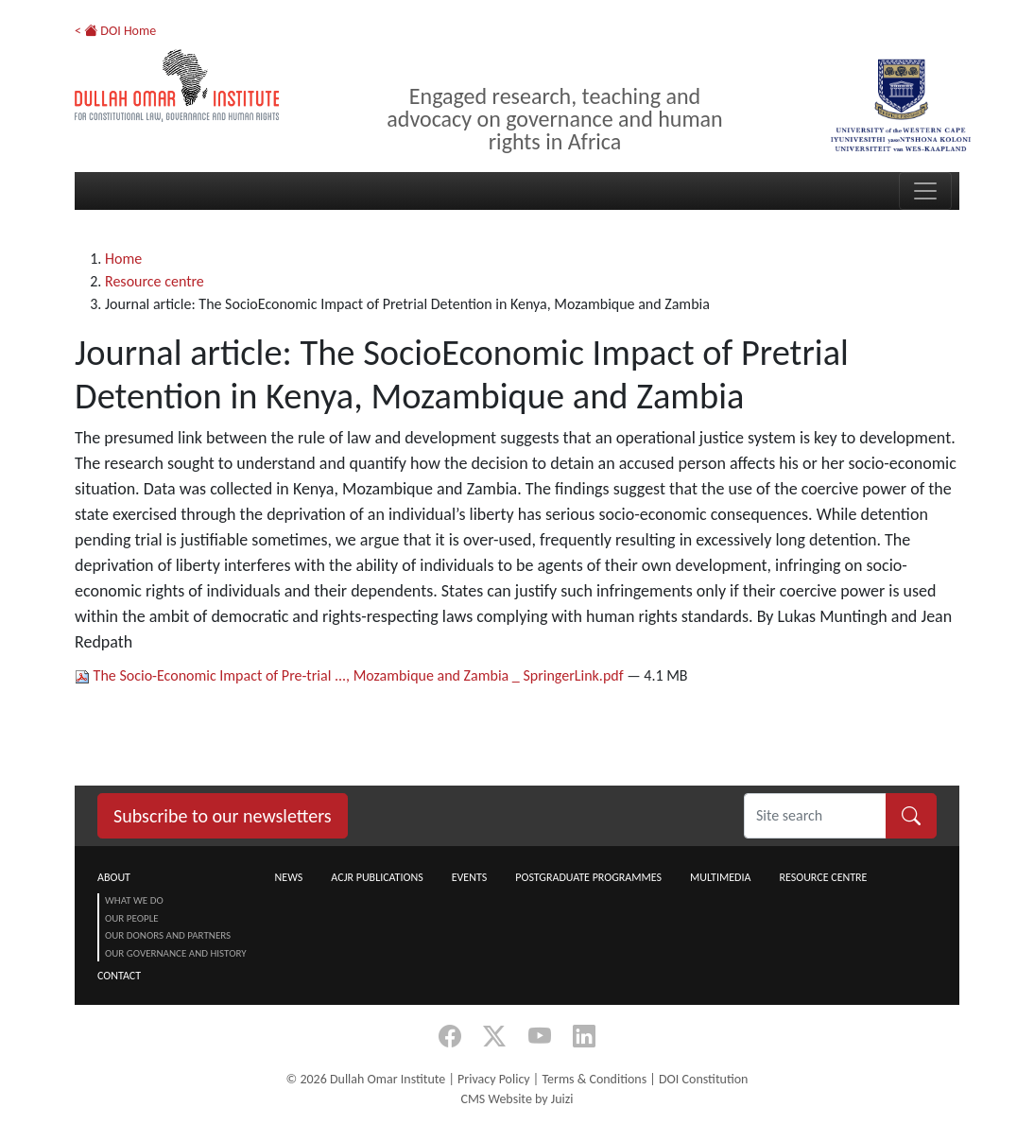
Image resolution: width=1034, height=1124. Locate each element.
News (289, 877)
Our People (132, 918)
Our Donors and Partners (168, 935)
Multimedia (720, 877)
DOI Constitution (703, 1079)
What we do (134, 900)
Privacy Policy (493, 1079)
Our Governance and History (176, 953)
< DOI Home (115, 31)
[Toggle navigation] (925, 191)
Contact (119, 975)
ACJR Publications (376, 877)
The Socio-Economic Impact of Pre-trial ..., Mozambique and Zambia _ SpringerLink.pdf (351, 675)
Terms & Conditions (594, 1079)
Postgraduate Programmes (588, 877)
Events (470, 877)
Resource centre (154, 281)
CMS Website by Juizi (516, 1099)
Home (123, 259)
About (113, 877)
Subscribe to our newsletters (222, 815)
